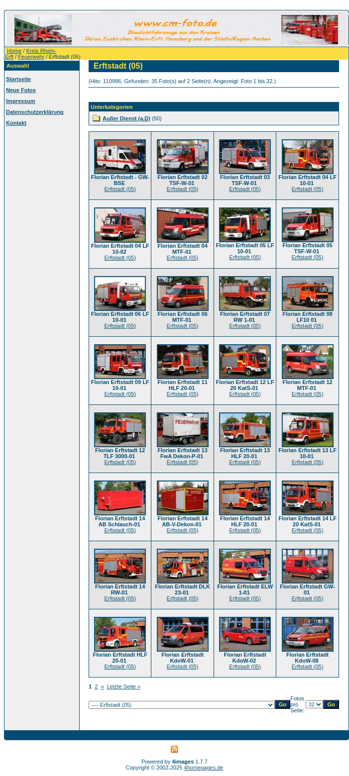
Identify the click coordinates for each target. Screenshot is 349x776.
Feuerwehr (31, 57)
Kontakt (16, 123)
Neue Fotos (21, 90)
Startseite (18, 79)
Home (14, 51)
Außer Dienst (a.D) (126, 118)
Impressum (20, 101)
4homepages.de (204, 768)
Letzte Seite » (123, 686)
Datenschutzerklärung (35, 112)
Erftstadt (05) (120, 189)
